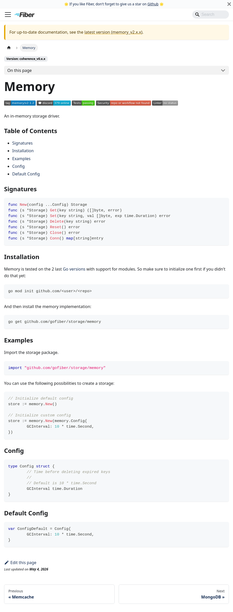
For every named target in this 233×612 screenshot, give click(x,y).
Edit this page (20, 562)
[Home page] (9, 48)
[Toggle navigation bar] (8, 14)
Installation (23, 151)
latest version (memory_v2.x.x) (113, 32)
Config (18, 166)
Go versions (74, 269)
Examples (21, 158)
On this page (19, 70)
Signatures (22, 143)
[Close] (229, 4)
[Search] (210, 14)
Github (152, 4)
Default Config (26, 174)
